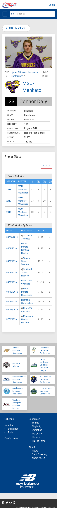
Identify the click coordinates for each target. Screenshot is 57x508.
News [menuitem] (35, 450)
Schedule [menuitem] (9, 419)
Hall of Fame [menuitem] (38, 440)
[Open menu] (4, 14)
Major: (10, 119)
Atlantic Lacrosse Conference (17, 350)
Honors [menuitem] (36, 437)
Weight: (11, 142)
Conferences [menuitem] (11, 438)
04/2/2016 (11, 282)
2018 (8, 189)
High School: (13, 133)
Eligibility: (12, 124)
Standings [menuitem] (13, 428)
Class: (10, 115)
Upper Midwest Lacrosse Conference (46, 391)
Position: (11, 111)
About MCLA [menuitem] (38, 458)
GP (38, 181)
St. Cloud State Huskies (26, 272)
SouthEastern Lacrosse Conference (45, 379)
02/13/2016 (12, 309)
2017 (8, 201)
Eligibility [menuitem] (37, 426)
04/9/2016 (11, 248)
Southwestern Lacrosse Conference (18, 391)
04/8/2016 (11, 261)
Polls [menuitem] (11, 432)
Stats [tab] (46, 165)
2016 (8, 212)
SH (50, 181)
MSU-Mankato (15, 28)
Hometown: (13, 128)
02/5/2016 (11, 319)
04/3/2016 (11, 272)
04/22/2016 (12, 237)
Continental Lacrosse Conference (45, 350)
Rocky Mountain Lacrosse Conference (19, 379)
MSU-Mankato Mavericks (23, 189)
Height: (10, 137)
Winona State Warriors (25, 261)
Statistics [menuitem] (37, 430)
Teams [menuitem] (35, 422)
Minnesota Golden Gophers (27, 319)
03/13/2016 (12, 292)
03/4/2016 (11, 301)
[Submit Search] (13, 14)
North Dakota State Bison (26, 291)
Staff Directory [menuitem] (40, 454)
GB (44, 181)
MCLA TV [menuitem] (37, 433)
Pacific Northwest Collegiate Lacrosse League (44, 364)
